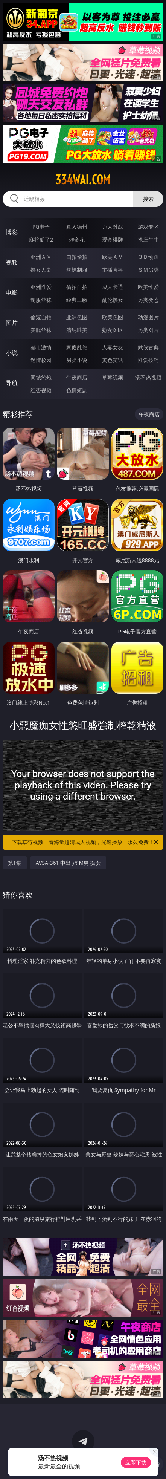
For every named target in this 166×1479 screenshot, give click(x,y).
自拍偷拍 (76, 256)
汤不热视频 (148, 377)
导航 (12, 383)
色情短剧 (76, 390)
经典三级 (76, 299)
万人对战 (112, 226)
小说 (12, 353)
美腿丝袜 (41, 329)
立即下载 (135, 1462)
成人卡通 (112, 287)
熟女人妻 (41, 269)
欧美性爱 (148, 287)
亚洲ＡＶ (41, 256)
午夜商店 (76, 377)
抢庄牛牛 (148, 239)
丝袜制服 (76, 269)
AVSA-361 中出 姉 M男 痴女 (68, 862)
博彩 (12, 232)
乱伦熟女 (112, 299)
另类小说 (76, 360)
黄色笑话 (112, 360)
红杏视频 (41, 390)
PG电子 (41, 226)
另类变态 (148, 299)
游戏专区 (148, 226)
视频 (12, 262)
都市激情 (41, 347)
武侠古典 (148, 347)
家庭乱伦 (76, 347)
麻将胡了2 (41, 239)
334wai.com (82, 179)
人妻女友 (112, 347)
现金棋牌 (112, 239)
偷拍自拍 (76, 287)
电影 (12, 292)
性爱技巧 (148, 360)
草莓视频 (112, 377)
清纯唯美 (76, 329)
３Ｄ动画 (148, 256)
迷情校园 (41, 360)
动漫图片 (148, 317)
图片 (12, 322)
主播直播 (112, 269)
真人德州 (76, 226)
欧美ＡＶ (112, 256)
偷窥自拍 (41, 317)
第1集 (14, 862)
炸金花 (77, 239)
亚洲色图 (76, 317)
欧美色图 (112, 317)
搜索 (148, 198)
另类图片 (148, 329)
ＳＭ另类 (148, 269)
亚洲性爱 (41, 287)
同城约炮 (41, 377)
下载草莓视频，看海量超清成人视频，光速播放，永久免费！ (86, 842)
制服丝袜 (41, 299)
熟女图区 (112, 329)
